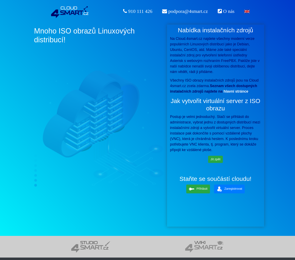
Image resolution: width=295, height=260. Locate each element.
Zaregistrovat (229, 189)
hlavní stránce (236, 91)
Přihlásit (198, 189)
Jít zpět (215, 159)
